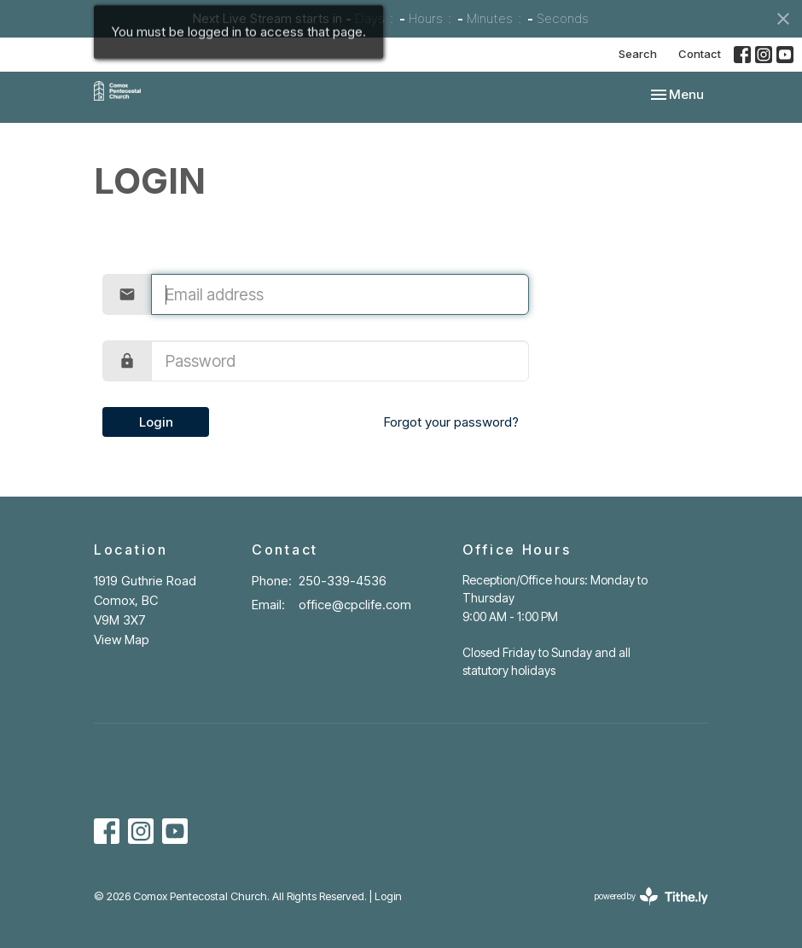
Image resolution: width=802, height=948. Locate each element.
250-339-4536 (342, 581)
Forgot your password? (451, 422)
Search (638, 54)
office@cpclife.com (355, 604)
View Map (121, 639)
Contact (699, 54)
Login (156, 422)
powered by (651, 896)
